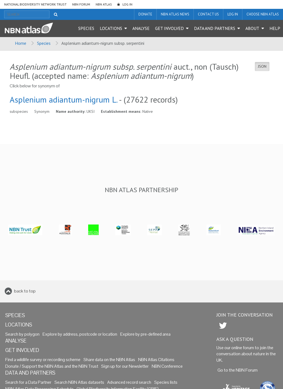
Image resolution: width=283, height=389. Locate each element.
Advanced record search (129, 382)
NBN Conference (167, 366)
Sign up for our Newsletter (125, 366)
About (252, 28)
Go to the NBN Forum (238, 370)
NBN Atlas (104, 4)
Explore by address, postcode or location (80, 334)
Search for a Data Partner (28, 382)
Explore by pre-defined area (145, 334)
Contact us (208, 14)
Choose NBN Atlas (263, 14)
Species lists (165, 382)
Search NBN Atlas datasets (79, 382)
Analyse (141, 28)
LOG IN (127, 4)
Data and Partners (214, 28)
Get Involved (169, 28)
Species (86, 28)
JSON (262, 66)
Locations (111, 28)
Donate (145, 14)
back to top (25, 291)
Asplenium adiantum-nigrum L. (63, 99)
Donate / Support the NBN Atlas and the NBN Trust (51, 366)
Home (20, 43)
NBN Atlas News (175, 14)
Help (274, 28)
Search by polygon (22, 334)
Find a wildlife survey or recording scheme (42, 359)
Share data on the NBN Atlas (109, 359)
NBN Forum (81, 4)
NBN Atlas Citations (156, 359)
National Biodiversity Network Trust (35, 4)
